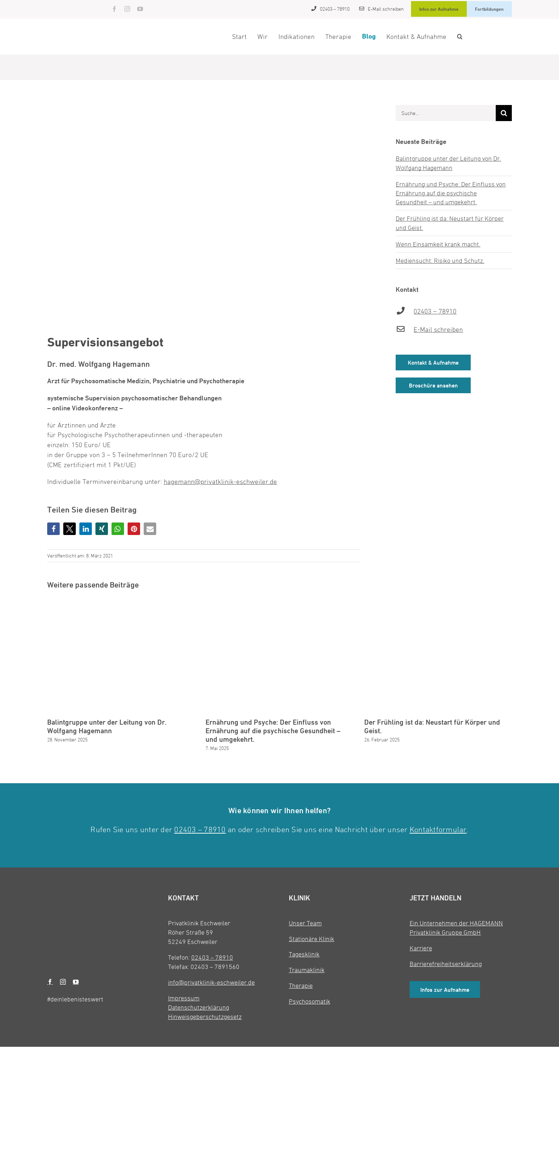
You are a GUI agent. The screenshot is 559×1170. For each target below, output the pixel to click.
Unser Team (305, 923)
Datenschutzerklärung (198, 1007)
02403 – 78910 (435, 311)
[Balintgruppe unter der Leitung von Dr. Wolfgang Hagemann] (121, 604)
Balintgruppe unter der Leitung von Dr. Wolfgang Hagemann (107, 726)
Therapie (301, 985)
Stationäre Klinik (311, 938)
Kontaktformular (438, 829)
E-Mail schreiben (438, 329)
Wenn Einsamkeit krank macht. (438, 244)
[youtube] (140, 9)
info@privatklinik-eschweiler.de (211, 982)
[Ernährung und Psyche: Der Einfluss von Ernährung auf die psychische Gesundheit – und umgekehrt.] (279, 604)
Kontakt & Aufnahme (433, 362)
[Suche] (504, 113)
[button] (459, 36)
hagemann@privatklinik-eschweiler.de (220, 481)
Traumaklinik (307, 970)
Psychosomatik (309, 1001)
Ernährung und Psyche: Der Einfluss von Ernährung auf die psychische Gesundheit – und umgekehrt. (451, 193)
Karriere (421, 948)
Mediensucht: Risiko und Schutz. (440, 260)
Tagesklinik (304, 954)
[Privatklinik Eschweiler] (70, 4)
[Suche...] (446, 113)
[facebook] (114, 9)
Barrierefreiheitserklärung (446, 964)
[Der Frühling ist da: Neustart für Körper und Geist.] (438, 604)
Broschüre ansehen (433, 385)
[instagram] (127, 9)
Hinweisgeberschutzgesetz (205, 1016)
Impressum (183, 998)
